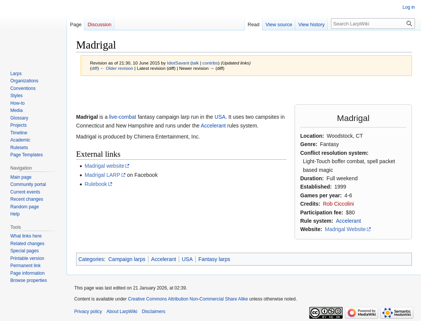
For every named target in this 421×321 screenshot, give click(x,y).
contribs (210, 62)
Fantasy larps (214, 259)
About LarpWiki (121, 311)
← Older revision (116, 68)
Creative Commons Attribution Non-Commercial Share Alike (188, 299)
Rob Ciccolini (338, 204)
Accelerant (348, 221)
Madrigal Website (345, 229)
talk (195, 62)
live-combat (122, 117)
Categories (91, 259)
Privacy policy (88, 311)
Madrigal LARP (102, 175)
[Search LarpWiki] (373, 23)
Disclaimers (153, 311)
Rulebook (95, 184)
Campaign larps (126, 259)
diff (94, 68)
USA (220, 117)
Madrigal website (104, 166)
